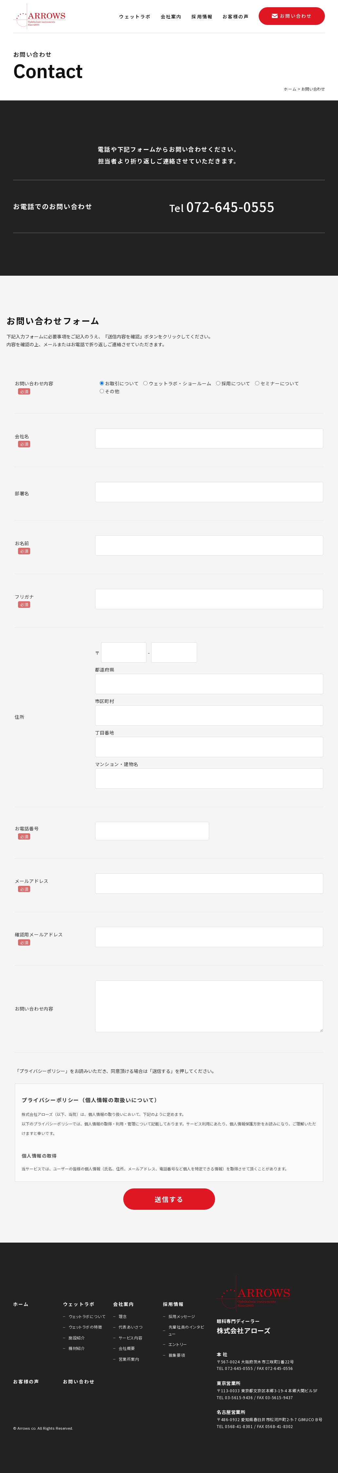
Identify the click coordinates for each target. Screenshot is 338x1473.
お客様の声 (26, 1381)
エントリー (178, 1344)
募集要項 (177, 1355)
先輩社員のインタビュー (186, 1330)
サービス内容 (131, 1337)
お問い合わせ (79, 1381)
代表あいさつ (131, 1327)
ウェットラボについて (87, 1316)
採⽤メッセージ (182, 1316)
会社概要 (127, 1348)
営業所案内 (129, 1359)
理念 (123, 1316)
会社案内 (123, 1304)
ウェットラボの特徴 (85, 1327)
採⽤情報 (173, 1304)
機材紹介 (77, 1348)
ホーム (21, 1304)
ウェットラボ (79, 1304)
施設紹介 (77, 1337)
